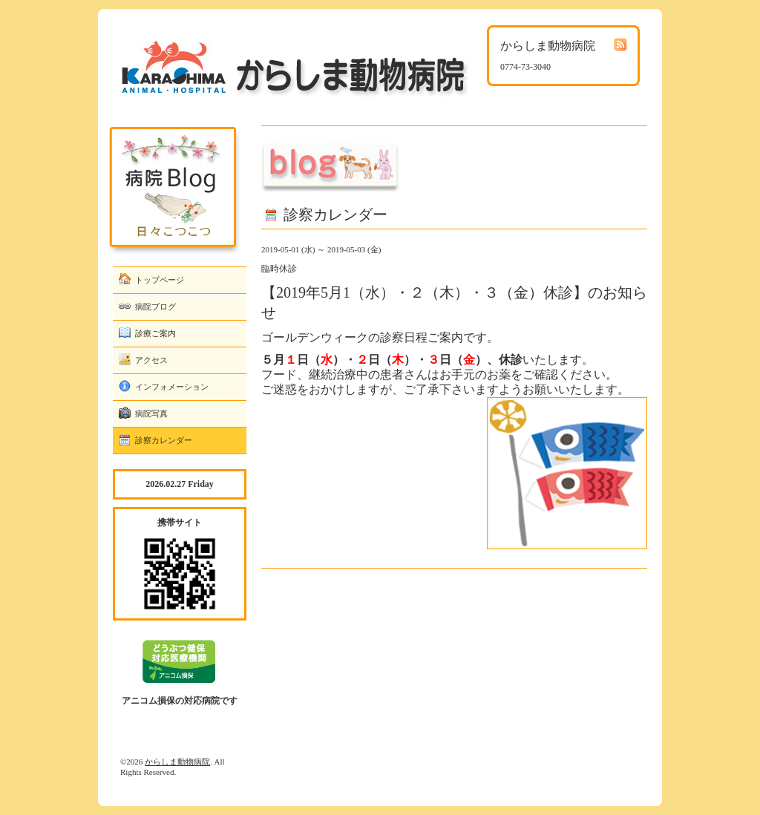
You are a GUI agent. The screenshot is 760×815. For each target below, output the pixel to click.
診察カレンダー (163, 440)
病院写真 (151, 413)
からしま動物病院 (177, 761)
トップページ (159, 279)
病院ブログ (155, 306)
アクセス (151, 360)
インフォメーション (172, 386)
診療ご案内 (155, 333)
